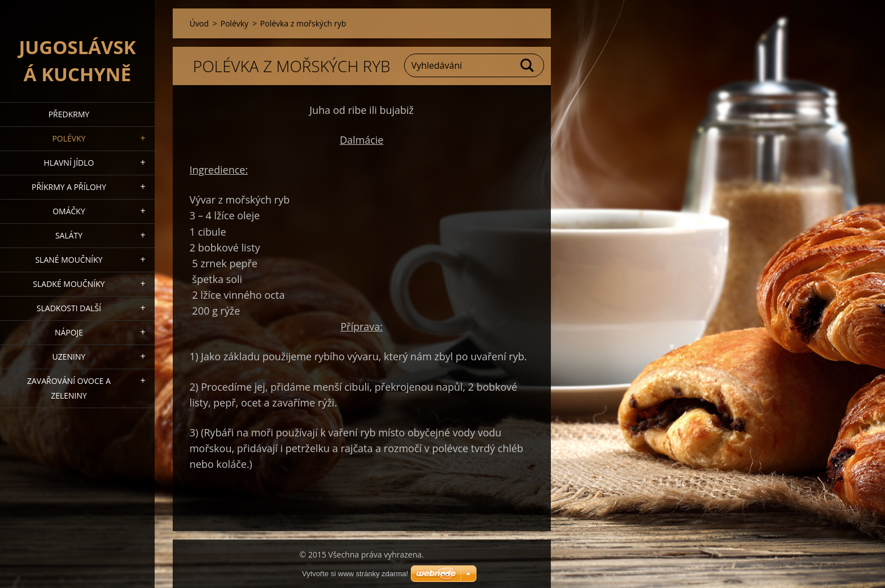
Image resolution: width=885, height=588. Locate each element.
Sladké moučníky (68, 283)
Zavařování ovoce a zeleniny (69, 388)
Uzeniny (69, 356)
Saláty (68, 235)
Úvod (199, 23)
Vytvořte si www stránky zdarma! (355, 573)
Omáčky (68, 211)
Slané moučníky (68, 259)
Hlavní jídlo (69, 162)
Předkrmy (69, 114)
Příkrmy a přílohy (69, 187)
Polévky (68, 138)
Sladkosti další (69, 308)
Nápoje (69, 332)
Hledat (527, 65)
